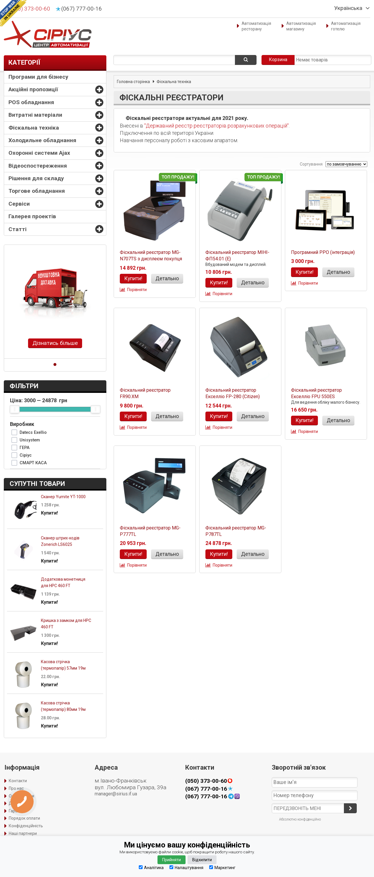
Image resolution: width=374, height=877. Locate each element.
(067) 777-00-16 (81, 9)
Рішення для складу (36, 178)
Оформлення (21, 796)
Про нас (16, 788)
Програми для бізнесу (38, 76)
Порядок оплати (24, 818)
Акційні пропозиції (33, 89)
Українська (348, 8)
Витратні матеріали (35, 114)
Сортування (311, 164)
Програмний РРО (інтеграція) (323, 252)
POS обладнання (31, 102)
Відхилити (202, 859)
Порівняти (137, 289)
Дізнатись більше (55, 343)
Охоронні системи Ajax (39, 152)
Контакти (18, 780)
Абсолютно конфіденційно (300, 819)
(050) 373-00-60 (30, 9)
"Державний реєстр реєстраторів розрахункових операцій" (216, 126)
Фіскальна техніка (33, 127)
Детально (167, 278)
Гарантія (17, 811)
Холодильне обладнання (42, 140)
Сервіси (19, 203)
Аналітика (151, 867)
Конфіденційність (26, 825)
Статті (17, 229)
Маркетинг (222, 867)
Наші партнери (23, 833)
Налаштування (186, 867)
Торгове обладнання (36, 191)
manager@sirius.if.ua (116, 794)
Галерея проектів (32, 216)
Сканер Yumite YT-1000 (63, 496)
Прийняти (171, 859)
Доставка (18, 803)
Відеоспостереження (37, 165)
